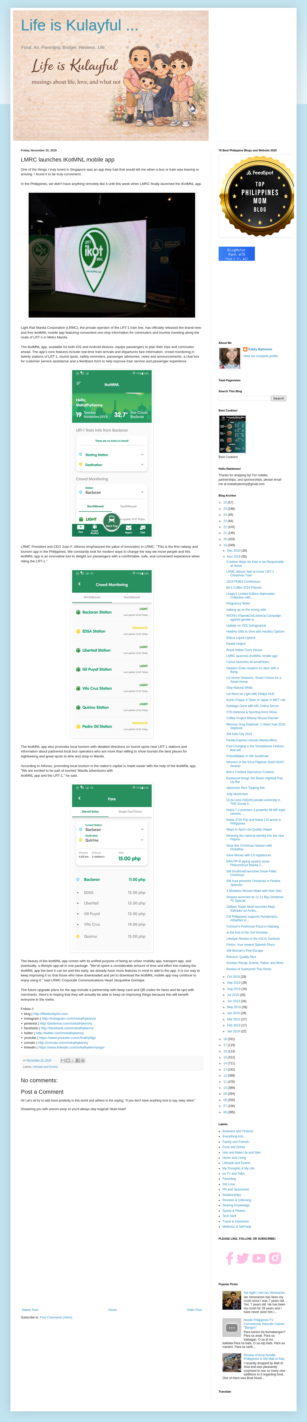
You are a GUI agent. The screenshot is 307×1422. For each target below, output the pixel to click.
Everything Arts (233, 1136)
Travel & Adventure (235, 1221)
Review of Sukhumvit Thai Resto (248, 969)
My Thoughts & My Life (238, 1168)
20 (225, 539)
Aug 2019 (234, 989)
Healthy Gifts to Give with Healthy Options (255, 631)
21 (225, 533)
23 (225, 521)
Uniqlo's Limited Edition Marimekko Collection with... (250, 595)
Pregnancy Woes (238, 603)
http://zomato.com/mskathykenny (63, 1043)
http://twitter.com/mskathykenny (60, 1033)
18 (225, 1039)
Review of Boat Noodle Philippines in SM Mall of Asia (264, 1357)
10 (225, 1088)
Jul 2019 (233, 995)
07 (225, 1106)
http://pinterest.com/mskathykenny (66, 1023)
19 (225, 545)
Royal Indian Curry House (244, 650)
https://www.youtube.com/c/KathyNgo (67, 1038)
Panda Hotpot (235, 644)
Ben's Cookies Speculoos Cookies (250, 772)
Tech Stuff (229, 1216)
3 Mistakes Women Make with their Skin (254, 891)
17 (225, 1045)
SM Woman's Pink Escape (244, 951)
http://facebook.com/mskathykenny (67, 1028)
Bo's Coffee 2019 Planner (244, 587)
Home (112, 1310)
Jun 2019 (234, 1001)
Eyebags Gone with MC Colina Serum (252, 706)
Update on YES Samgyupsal (246, 625)
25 (225, 509)
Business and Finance (237, 1131)
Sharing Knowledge (236, 1205)
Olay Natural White (239, 688)
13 (225, 1069)
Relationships (231, 1195)
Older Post (194, 1310)
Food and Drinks (233, 1147)
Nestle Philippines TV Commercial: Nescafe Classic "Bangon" (264, 1323)
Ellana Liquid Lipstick (240, 638)
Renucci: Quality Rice (241, 957)
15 (225, 1057)
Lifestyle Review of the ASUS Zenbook (253, 939)
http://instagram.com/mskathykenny (69, 1018)
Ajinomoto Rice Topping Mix (245, 788)
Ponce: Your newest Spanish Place (250, 945)
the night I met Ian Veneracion (264, 1293)
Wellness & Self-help (236, 1226)
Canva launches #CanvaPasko (247, 662)
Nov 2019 (234, 556)
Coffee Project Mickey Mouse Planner (252, 718)
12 (225, 1075)
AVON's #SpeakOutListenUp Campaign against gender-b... (253, 617)
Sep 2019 (234, 983)
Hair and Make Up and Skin (241, 1152)
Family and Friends (235, 1142)
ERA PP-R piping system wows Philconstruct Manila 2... (248, 863)
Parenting (229, 1179)
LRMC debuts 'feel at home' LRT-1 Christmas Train (250, 573)
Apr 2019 (234, 1013)
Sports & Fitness (233, 1211)
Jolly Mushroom (237, 794)
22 (225, 527)
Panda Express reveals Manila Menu (251, 740)
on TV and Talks (233, 1173)
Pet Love (228, 1184)
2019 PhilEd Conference (243, 581)
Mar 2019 (234, 1019)
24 (225, 515)
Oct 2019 (234, 977)
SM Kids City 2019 (239, 734)
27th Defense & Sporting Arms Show (251, 712)
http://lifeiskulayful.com (50, 1014)
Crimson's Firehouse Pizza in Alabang (252, 926)
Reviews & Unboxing (236, 1200)
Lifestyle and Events (45, 1066)
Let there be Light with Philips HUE (250, 694)
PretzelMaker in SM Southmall (247, 756)
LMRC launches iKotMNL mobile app (251, 656)
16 (225, 1051)
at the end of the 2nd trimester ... (248, 932)
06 (225, 1112)
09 (225, 1094)
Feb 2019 (234, 1025)
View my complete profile (260, 356)
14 (225, 1063)
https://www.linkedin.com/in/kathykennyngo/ (72, 1047)
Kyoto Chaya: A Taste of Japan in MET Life (255, 700)
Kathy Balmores (260, 349)
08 (225, 1100)
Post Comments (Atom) (56, 1317)
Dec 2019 (234, 550)
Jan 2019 (234, 1031)
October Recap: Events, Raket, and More (254, 963)
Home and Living (234, 1158)
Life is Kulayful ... (80, 25)
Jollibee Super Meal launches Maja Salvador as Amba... (250, 908)
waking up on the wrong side (246, 610)
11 (225, 1082)
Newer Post (30, 1310)
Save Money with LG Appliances (248, 855)
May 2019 (234, 1007)
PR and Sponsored (235, 1189)
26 (225, 502)
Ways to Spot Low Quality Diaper (249, 829)
